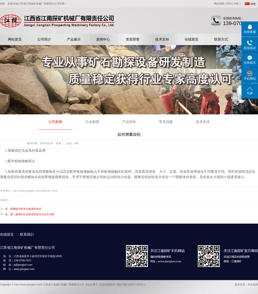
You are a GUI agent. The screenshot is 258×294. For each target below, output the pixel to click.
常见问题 (166, 122)
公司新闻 (55, 122)
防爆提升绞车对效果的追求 (25, 208)
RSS (229, 3)
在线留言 (191, 39)
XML (236, 3)
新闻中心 (103, 39)
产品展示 (74, 39)
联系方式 (221, 39)
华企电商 (253, 284)
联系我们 (27, 234)
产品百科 (129, 122)
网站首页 (15, 39)
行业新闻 (92, 122)
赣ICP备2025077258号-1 (131, 284)
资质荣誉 (133, 39)
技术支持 (162, 39)
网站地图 (219, 3)
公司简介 (44, 39)
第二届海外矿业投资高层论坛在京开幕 (32, 214)
